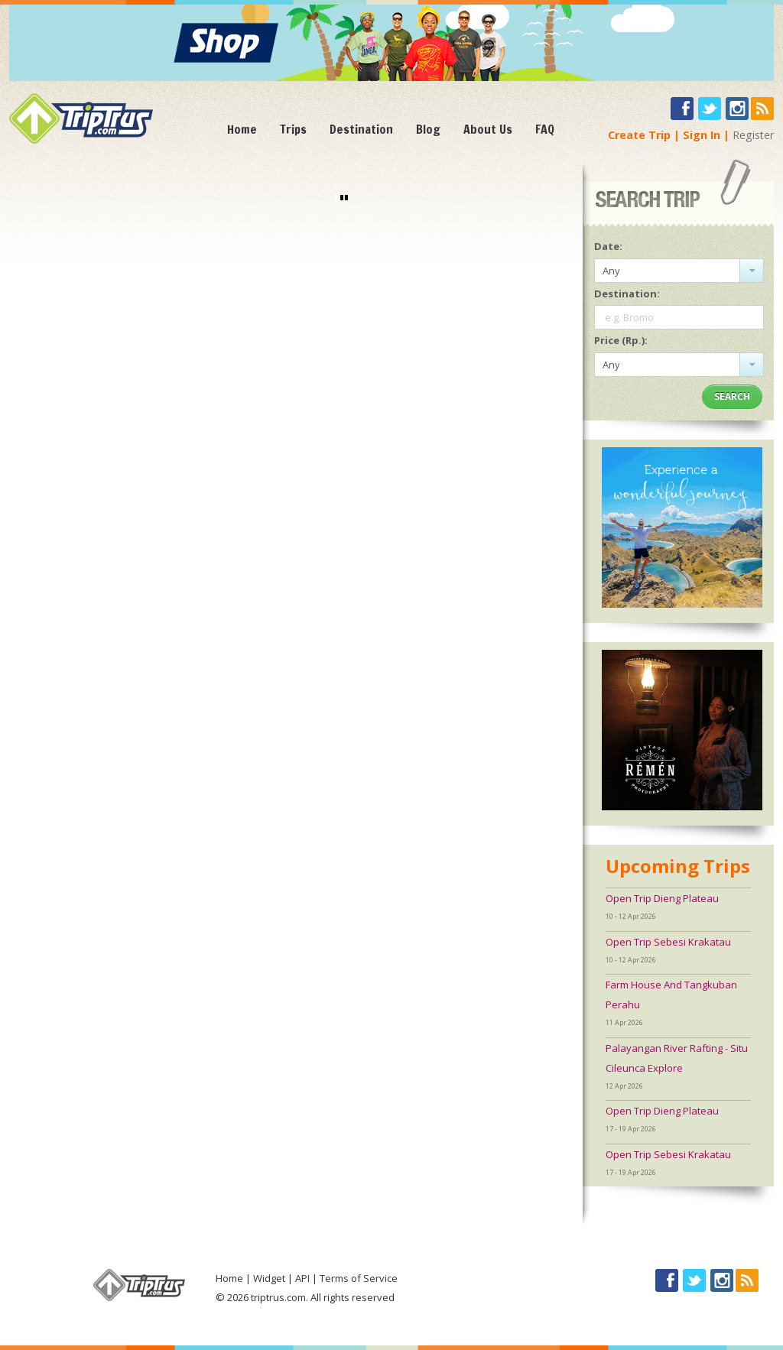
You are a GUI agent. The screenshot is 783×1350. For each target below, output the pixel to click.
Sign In (701, 135)
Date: (608, 246)
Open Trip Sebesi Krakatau (668, 942)
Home (242, 129)
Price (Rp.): (621, 340)
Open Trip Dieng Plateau (662, 898)
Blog (428, 129)
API (302, 1278)
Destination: (627, 293)
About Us (487, 129)
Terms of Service (359, 1278)
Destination (361, 129)
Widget (269, 1278)
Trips (293, 129)
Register (753, 135)
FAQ (544, 129)
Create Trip (639, 135)
